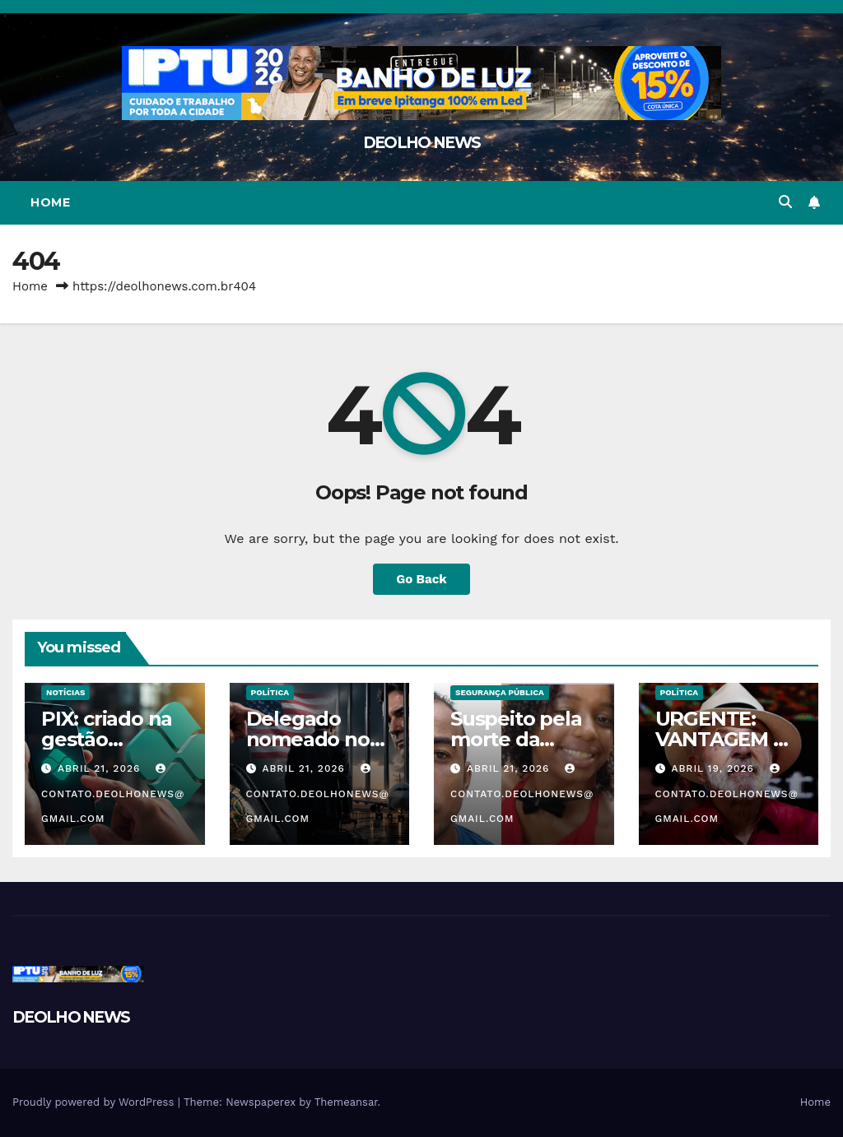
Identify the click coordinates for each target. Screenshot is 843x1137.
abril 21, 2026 (101, 768)
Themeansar (346, 1102)
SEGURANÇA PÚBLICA (499, 692)
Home (50, 202)
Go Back (421, 579)
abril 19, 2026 (714, 768)
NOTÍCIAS (65, 692)
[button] (785, 202)
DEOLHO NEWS (421, 142)
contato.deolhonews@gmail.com (112, 793)
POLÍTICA (270, 692)
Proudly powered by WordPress (95, 1102)
